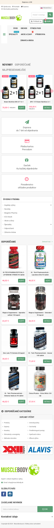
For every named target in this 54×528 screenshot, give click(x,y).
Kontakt (15, 6)
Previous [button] (2, 91)
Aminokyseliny (34, 423)
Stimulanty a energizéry (12, 434)
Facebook (3, 494)
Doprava (25, 6)
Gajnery (6, 426)
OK (45, 509)
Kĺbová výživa (33, 438)
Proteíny (7, 423)
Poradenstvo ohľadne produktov (27, 186)
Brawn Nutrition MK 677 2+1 (14, 102)
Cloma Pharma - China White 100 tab (40, 395)
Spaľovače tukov (35, 434)
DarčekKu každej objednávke (27, 167)
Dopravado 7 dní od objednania (27, 129)
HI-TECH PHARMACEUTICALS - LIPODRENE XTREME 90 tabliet (14, 274)
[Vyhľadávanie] (42, 14)
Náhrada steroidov (10, 438)
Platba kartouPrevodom (27, 148)
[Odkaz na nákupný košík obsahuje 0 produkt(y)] (48, 21)
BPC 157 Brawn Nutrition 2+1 (40, 102)
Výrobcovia (6, 6)
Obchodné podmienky (9, 9)
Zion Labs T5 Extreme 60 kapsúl (14, 353)
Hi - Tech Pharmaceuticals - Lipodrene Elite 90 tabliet (40, 274)
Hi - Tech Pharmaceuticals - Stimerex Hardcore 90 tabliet (13, 395)
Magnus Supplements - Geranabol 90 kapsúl (40, 314)
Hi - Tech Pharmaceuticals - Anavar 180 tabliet (40, 354)
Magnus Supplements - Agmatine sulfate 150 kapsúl (14, 314)
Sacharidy (32, 426)
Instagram (10, 494)
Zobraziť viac (47, 242)
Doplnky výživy (27, 417)
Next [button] (51, 91)
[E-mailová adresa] (19, 509)
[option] (14, 94)
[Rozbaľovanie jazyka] (46, 8)
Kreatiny (7, 430)
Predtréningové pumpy (37, 430)
